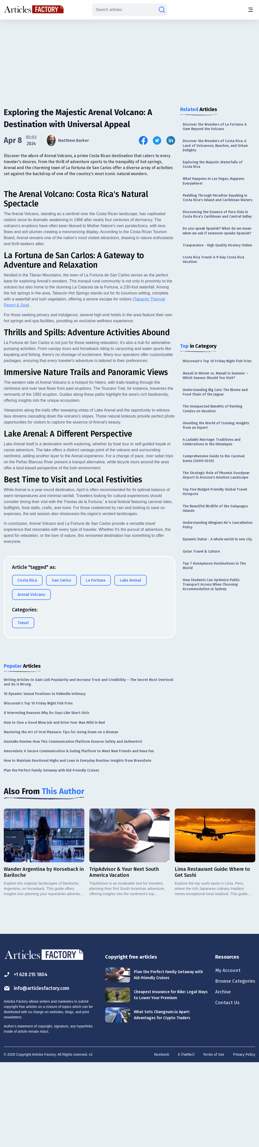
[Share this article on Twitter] (157, 140)
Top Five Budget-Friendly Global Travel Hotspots (215, 491)
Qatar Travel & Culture (201, 551)
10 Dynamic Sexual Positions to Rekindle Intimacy (45, 778)
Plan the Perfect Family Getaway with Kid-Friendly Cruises (51, 854)
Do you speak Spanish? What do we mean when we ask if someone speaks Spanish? (217, 230)
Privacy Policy (244, 1138)
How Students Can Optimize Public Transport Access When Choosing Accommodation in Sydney (211, 584)
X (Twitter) (186, 1138)
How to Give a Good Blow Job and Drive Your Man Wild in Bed (54, 806)
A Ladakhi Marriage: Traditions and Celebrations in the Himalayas (211, 442)
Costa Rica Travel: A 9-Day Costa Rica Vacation (213, 259)
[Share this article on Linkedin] (170, 140)
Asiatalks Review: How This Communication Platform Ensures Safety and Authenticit (73, 825)
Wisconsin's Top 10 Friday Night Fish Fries (217, 361)
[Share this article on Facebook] (143, 140)
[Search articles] (162, 10)
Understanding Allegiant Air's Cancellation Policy (217, 525)
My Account (226, 1054)
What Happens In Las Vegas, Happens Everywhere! (213, 181)
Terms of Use (213, 1138)
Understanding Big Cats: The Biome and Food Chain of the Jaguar (215, 392)
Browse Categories (234, 1065)
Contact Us (225, 1087)
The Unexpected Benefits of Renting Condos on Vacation (212, 408)
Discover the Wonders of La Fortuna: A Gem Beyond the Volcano (214, 126)
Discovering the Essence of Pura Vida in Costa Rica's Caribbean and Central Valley (217, 214)
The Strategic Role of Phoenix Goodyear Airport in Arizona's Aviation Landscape (216, 475)
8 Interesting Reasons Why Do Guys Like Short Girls (46, 797)
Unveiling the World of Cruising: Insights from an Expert (216, 425)
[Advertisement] (129, 59)
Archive (221, 1076)
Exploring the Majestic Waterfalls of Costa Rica (212, 164)
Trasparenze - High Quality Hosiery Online (217, 245)
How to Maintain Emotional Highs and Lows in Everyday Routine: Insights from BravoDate (77, 844)
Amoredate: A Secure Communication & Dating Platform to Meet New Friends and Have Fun (79, 835)
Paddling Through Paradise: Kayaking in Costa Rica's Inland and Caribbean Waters (217, 197)
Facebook (161, 1138)
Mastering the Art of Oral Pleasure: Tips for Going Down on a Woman (61, 816)
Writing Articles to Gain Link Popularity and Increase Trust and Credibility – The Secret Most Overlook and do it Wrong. (88, 765)
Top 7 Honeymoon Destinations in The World (214, 565)
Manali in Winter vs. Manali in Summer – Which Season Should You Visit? (215, 375)
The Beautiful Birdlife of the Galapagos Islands (215, 508)
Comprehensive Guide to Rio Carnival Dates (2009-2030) (213, 458)
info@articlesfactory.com (38, 1072)
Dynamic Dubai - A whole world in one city (217, 539)
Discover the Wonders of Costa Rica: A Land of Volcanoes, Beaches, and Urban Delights (215, 145)
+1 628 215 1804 (27, 1058)
